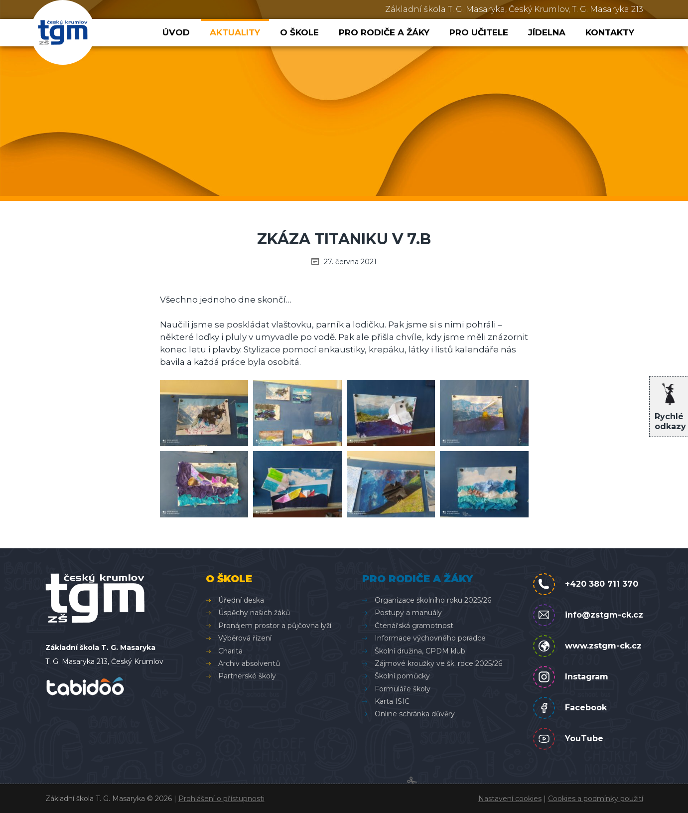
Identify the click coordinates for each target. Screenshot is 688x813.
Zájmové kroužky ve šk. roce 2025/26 (438, 663)
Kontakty (609, 32)
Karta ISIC (392, 701)
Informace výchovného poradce (430, 638)
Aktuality (235, 32)
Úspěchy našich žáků (254, 612)
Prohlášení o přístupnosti (221, 798)
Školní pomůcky (402, 675)
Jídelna (546, 32)
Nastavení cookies (510, 798)
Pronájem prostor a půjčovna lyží (274, 625)
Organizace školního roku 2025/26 (433, 600)
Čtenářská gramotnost (414, 625)
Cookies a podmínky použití (595, 798)
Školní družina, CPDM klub (420, 651)
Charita (230, 651)
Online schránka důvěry (415, 713)
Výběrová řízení (245, 638)
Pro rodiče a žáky (384, 32)
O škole (299, 32)
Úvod (176, 32)
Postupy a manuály (408, 612)
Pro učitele (478, 32)
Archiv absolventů (249, 663)
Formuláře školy (402, 688)
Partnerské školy (247, 675)
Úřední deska (241, 600)
